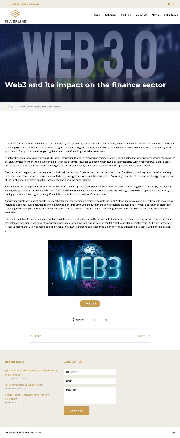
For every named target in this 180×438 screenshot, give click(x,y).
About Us (141, 15)
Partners (126, 15)
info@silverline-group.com (26, 3)
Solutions (110, 15)
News (155, 15)
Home (96, 15)
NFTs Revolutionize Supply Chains (24, 384)
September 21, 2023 (15, 388)
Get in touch (171, 15)
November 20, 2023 (15, 378)
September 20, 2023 (16, 402)
